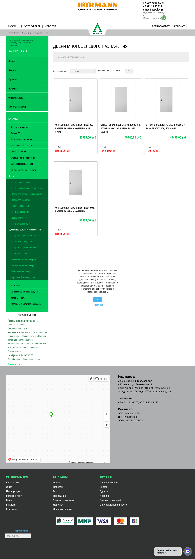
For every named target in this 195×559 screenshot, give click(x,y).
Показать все (14, 364)
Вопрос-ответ (161, 26)
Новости (50, 26)
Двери (24, 33)
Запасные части (18, 298)
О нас (9, 487)
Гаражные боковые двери (23, 277)
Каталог (12, 26)
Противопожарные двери (22, 265)
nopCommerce (21, 531)
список (186, 70)
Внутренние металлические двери (26, 188)
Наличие (12, 88)
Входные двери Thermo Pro (23, 235)
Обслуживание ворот (36, 343)
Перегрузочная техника (21, 145)
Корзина (104, 495)
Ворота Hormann (18, 328)
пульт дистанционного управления (23, 347)
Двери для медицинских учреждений (28, 194)
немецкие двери (15, 343)
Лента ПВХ (15, 285)
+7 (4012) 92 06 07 (128, 402)
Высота (12, 70)
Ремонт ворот (14, 351)
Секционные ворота (20, 355)
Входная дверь (40, 332)
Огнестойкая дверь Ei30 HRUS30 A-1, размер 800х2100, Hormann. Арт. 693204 (121, 128)
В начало (9, 33)
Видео (9, 500)
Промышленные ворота (21, 139)
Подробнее (97, 305)
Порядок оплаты (62, 509)
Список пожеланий (110, 500)
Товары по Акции (18, 151)
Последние (59, 495)
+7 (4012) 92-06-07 (153, 3)
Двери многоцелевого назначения (25, 229)
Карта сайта (12, 482)
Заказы (104, 487)
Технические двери (20, 206)
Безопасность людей (17, 324)
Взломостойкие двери (21, 241)
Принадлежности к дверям (23, 259)
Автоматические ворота (23, 321)
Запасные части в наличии (20, 339)
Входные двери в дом (21, 224)
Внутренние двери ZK (20, 182)
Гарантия (12, 79)
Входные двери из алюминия (24, 247)
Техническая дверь (31, 359)
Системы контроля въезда (23, 158)
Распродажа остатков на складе (26, 304)
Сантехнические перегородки (24, 291)
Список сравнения (63, 500)
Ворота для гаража (19, 127)
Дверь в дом (13, 336)
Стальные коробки (19, 253)
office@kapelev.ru (153, 9)
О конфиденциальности (113, 504)
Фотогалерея (32, 26)
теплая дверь (14, 359)
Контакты (180, 26)
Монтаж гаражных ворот (22, 164)
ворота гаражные (19, 332)
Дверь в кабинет (19, 218)
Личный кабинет (109, 482)
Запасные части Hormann (34, 336)
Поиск (56, 482)
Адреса (104, 491)
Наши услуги (13, 491)
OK (97, 299)
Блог (55, 491)
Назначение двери (17, 107)
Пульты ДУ (15, 133)
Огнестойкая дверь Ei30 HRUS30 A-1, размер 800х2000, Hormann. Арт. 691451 (75, 128)
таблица (181, 70)
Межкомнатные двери (21, 271)
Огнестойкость (15, 97)
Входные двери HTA (20, 212)
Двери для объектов (20, 200)
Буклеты (11, 504)
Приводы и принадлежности (23, 170)
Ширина (12, 61)
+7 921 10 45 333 (152, 6)
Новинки (58, 504)
